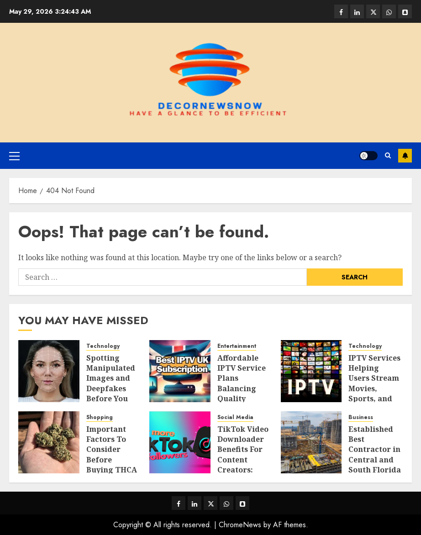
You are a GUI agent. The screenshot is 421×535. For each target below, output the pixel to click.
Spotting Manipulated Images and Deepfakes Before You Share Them (110, 383)
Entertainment (236, 346)
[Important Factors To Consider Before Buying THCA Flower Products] (48, 442)
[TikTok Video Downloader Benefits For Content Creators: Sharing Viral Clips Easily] (179, 442)
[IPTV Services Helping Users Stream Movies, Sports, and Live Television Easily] (311, 371)
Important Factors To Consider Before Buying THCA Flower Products (111, 459)
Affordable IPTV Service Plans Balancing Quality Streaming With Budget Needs (241, 394)
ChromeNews (240, 524)
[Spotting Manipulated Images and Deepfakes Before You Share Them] (48, 371)
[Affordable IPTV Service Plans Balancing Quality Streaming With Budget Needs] (179, 371)
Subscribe (405, 156)
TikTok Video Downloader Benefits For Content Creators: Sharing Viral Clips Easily (243, 459)
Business (360, 417)
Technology (103, 346)
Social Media (235, 417)
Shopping (99, 417)
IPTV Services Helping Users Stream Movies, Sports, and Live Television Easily (374, 394)
